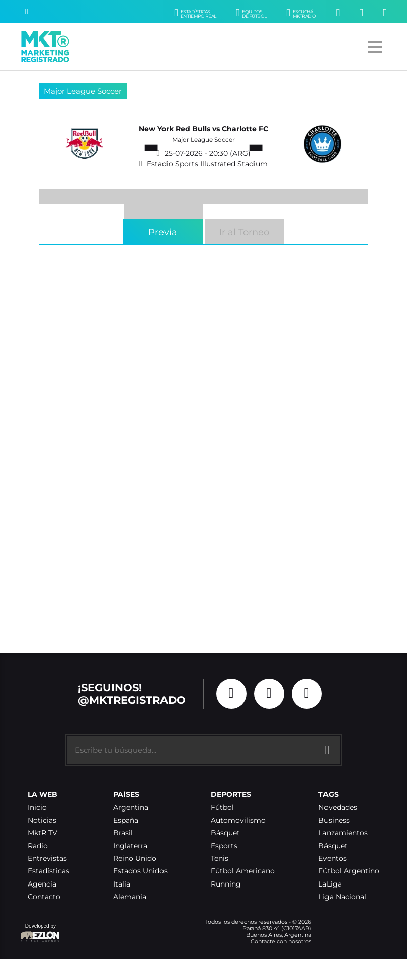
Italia (121, 884)
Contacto (44, 897)
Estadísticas (48, 871)
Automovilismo (238, 820)
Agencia (42, 884)
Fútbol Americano (243, 871)
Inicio (37, 808)
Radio (38, 846)
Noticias (42, 820)
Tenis (219, 858)
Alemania (129, 897)
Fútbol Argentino (348, 871)
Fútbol (222, 808)
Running (226, 884)
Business (334, 820)
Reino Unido (134, 858)
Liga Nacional (342, 897)
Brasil (123, 833)
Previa (162, 232)
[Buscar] (26, 12)
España (125, 820)
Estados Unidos (140, 871)
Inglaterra (130, 846)
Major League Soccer (83, 91)
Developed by (40, 933)
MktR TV (42, 833)
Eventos (332, 858)
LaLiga (330, 884)
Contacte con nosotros (281, 941)
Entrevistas (47, 858)
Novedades (337, 808)
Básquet (225, 833)
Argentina (130, 808)
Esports (224, 846)
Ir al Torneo (244, 232)
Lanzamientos (343, 833)
